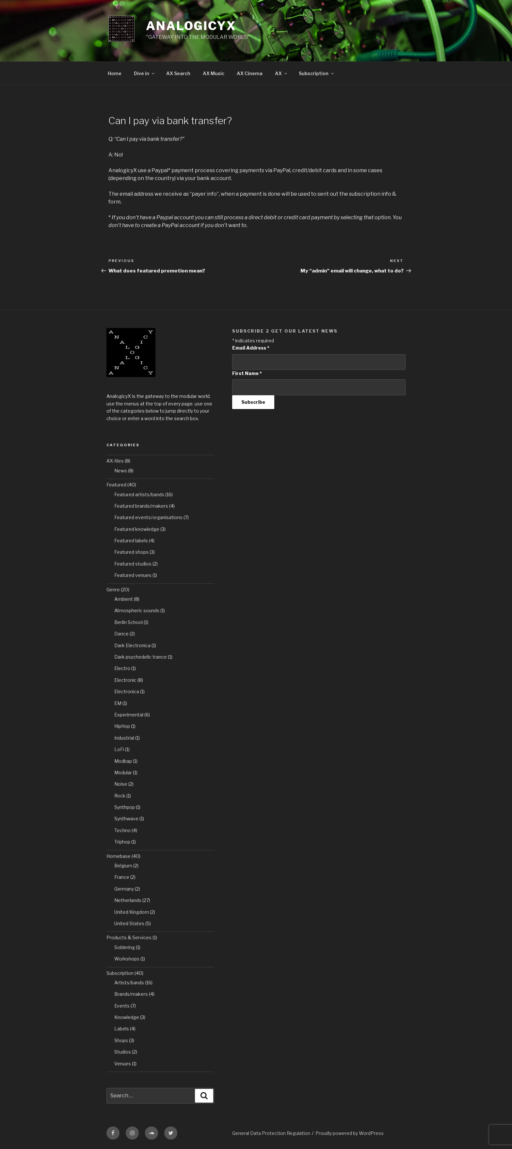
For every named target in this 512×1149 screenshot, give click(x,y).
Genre (113, 589)
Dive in (144, 73)
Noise (120, 784)
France (121, 877)
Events (122, 1006)
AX (281, 73)
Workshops (126, 958)
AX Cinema (250, 73)
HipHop (122, 726)
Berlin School (128, 622)
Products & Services (129, 937)
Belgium (123, 865)
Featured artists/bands (139, 494)
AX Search (178, 73)
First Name (247, 373)
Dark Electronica (132, 645)
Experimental (128, 714)
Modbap (123, 761)
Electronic (125, 680)
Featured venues (133, 575)
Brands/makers (131, 994)
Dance (121, 633)
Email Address (250, 348)
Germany (124, 889)
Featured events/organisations (148, 517)
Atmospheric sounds (136, 610)
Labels (121, 1028)
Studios (122, 1052)
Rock (119, 795)
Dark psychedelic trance (140, 657)
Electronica (126, 691)
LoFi (119, 749)
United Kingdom (131, 912)
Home (114, 73)
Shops (121, 1040)
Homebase (118, 856)
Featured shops (131, 552)
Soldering (124, 947)
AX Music (213, 73)
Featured (116, 484)
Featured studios (133, 563)
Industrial (124, 738)
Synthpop (124, 807)
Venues (122, 1063)
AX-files (115, 461)
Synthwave (126, 818)
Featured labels (131, 540)
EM (117, 703)
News (120, 470)
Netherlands (127, 900)
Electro (122, 668)
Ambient (123, 599)
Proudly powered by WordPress (349, 1133)
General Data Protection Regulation (271, 1133)
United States (129, 923)
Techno (122, 830)
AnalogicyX (191, 26)
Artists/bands (129, 982)
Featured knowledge (136, 529)
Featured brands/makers (141, 506)
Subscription (317, 73)
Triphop (122, 842)
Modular (123, 772)
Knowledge (126, 1017)
